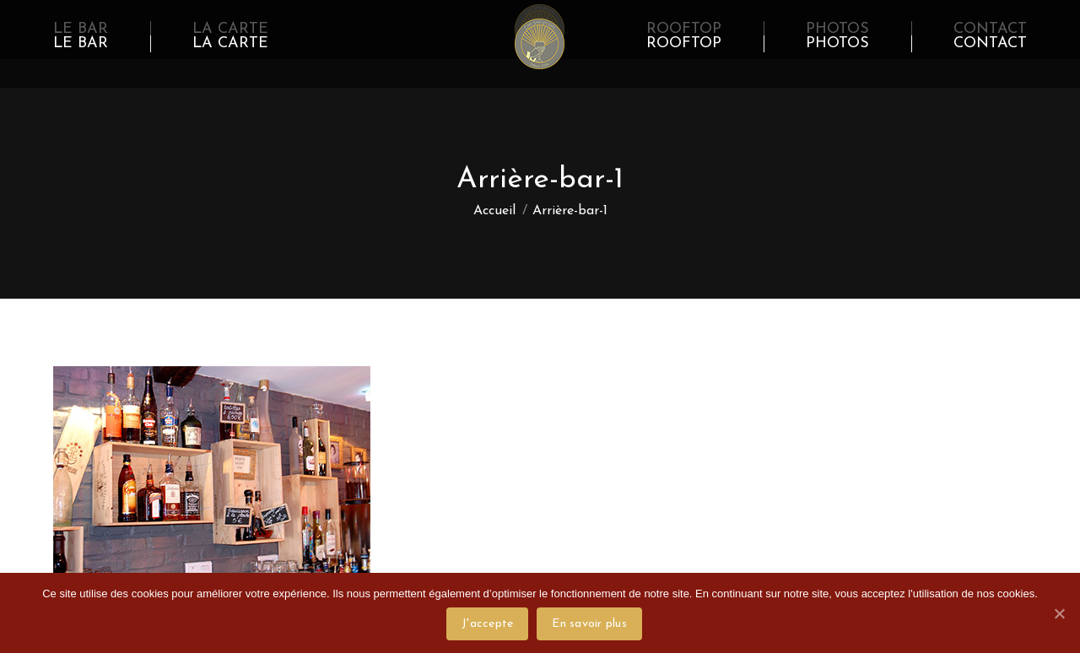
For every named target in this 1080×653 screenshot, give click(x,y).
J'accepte (487, 624)
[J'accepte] (1058, 613)
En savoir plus (589, 624)
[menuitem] (80, 44)
